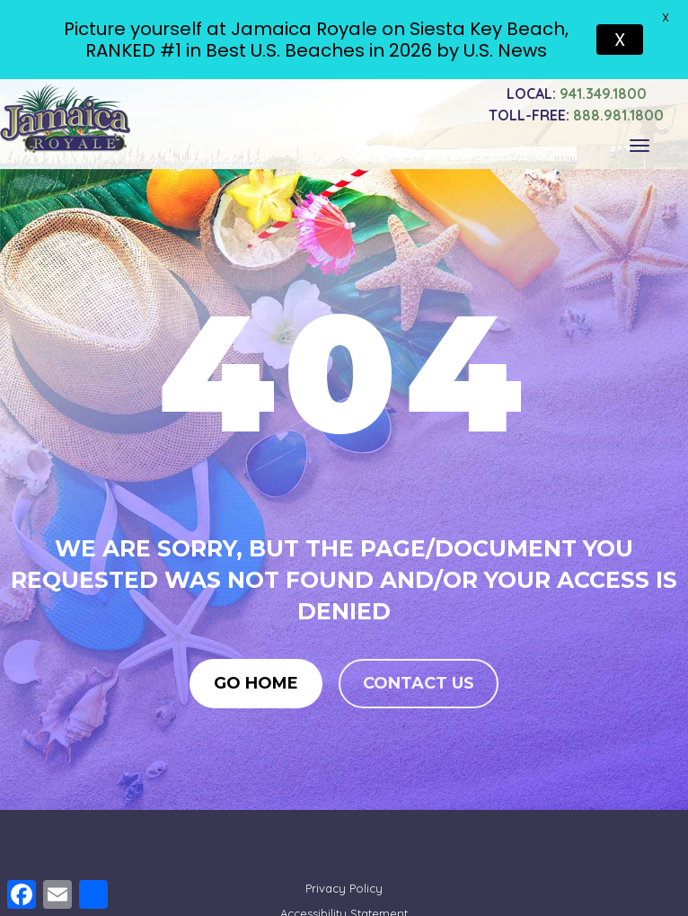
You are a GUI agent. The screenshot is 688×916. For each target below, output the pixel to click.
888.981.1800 (576, 110)
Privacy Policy (344, 884)
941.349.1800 (577, 89)
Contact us (418, 680)
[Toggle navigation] (639, 142)
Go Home (256, 680)
